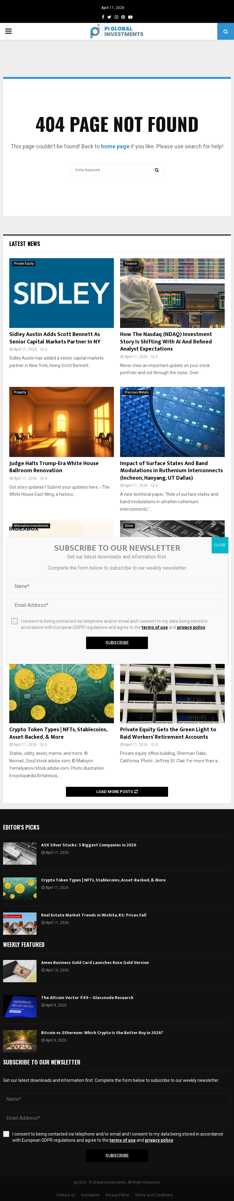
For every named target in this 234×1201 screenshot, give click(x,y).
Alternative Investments (31, 525)
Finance (131, 263)
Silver (129, 525)
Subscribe (117, 1155)
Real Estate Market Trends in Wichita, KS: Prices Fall (93, 915)
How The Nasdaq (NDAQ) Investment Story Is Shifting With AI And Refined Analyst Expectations (166, 342)
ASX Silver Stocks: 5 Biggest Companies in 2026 (88, 845)
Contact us (65, 1195)
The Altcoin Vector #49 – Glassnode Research (87, 997)
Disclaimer (90, 1195)
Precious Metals (137, 392)
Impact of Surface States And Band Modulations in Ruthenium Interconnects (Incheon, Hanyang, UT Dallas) (171, 471)
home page (115, 146)
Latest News (24, 244)
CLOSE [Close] (220, 545)
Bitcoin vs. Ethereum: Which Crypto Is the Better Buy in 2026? (102, 1032)
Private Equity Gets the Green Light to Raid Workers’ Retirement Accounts (168, 733)
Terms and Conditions (154, 1195)
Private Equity (24, 263)
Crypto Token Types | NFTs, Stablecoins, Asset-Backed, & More (58, 733)
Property (20, 392)
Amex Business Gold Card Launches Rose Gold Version (95, 962)
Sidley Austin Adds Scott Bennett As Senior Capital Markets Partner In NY (55, 338)
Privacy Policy (117, 1195)
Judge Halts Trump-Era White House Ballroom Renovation (54, 467)
